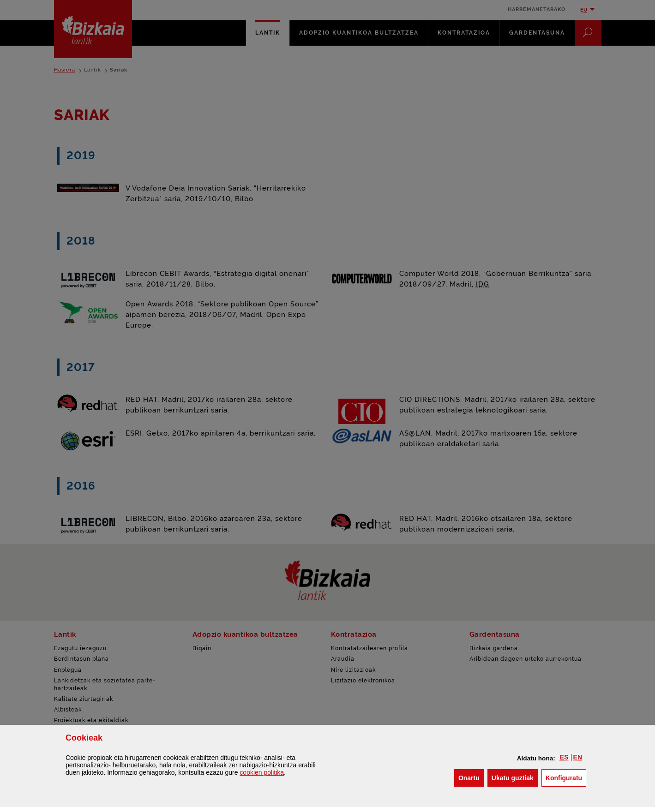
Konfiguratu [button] (566, 777)
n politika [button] (262, 772)
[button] (564, 757)
